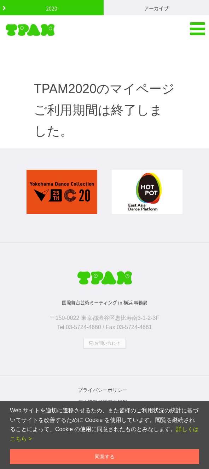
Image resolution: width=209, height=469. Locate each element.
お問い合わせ (104, 343)
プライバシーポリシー (102, 390)
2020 (51, 8)
